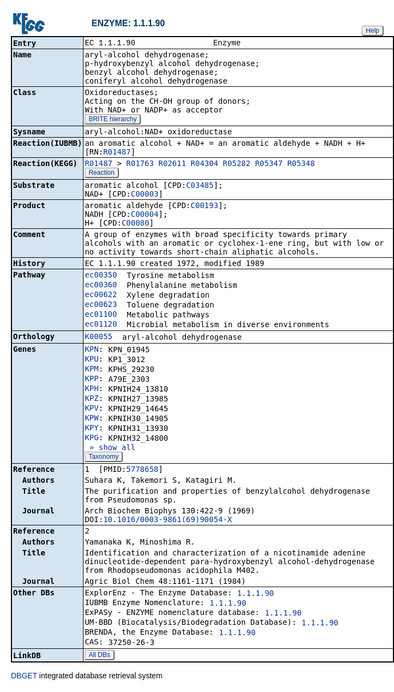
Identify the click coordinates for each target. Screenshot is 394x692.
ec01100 (101, 315)
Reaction (101, 174)
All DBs (99, 656)
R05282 (236, 164)
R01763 (140, 164)
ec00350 (101, 275)
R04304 (204, 164)
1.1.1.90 (255, 594)
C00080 (136, 224)
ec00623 (101, 305)
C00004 (145, 215)
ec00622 (101, 295)
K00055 (98, 337)
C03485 (200, 186)
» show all (110, 448)
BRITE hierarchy (112, 120)
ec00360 (101, 285)
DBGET (24, 676)
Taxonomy (103, 458)
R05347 (269, 164)
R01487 (117, 153)
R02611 (172, 164)
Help (372, 30)
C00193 (204, 206)
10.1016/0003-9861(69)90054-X (167, 520)
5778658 (142, 470)
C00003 (145, 195)
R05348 (301, 164)
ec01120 (101, 325)
